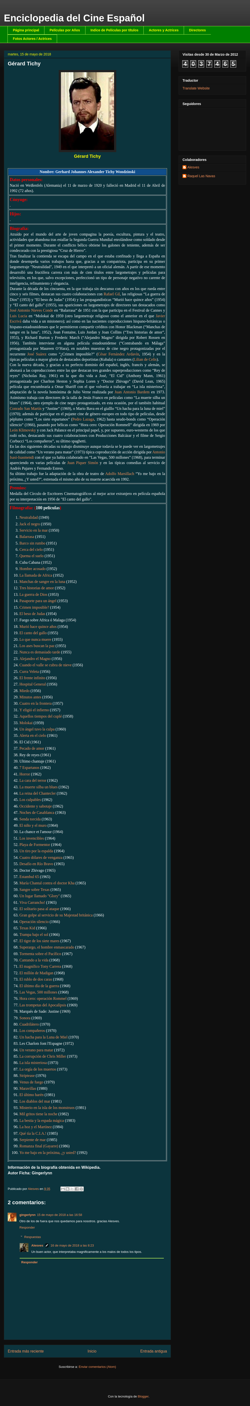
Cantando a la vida (34, 960)
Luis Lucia (18, 316)
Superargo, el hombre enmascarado (46, 947)
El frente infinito (32, 678)
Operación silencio (34, 922)
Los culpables (30, 800)
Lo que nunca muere (35, 639)
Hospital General (32, 684)
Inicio (92, 1351)
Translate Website (196, 88)
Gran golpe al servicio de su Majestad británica (56, 915)
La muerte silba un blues (38, 787)
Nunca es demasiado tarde (39, 652)
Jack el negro (29, 524)
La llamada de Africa (35, 575)
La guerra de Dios (33, 594)
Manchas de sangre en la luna (42, 582)
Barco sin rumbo (32, 543)
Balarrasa (26, 537)
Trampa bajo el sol (33, 934)
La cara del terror (32, 780)
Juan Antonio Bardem (132, 392)
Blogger (143, 1396)
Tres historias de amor (36, 588)
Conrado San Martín (26, 408)
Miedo (24, 691)
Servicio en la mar (33, 530)
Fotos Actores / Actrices (32, 39)
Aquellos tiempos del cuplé (40, 716)
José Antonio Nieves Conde (31, 310)
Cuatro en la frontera (35, 703)
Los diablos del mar (34, 1101)
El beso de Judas (32, 614)
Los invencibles (31, 838)
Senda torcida (30, 819)
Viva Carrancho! (32, 902)
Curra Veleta (29, 671)
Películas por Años (65, 30)
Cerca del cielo (31, 549)
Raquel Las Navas (201, 176)
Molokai (26, 723)
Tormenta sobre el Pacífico (40, 954)
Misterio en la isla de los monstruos (47, 1108)
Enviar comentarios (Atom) (97, 1367)
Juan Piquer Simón (82, 463)
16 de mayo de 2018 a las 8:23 (72, 1245)
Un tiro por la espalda (36, 851)
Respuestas (32, 1237)
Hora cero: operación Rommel (43, 998)
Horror (24, 774)
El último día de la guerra (39, 986)
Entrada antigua (153, 1351)
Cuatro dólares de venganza (40, 857)
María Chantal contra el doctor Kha (47, 883)
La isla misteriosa (33, 1063)
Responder (27, 1227)
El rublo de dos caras (35, 979)
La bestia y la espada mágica (41, 1120)
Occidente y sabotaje (35, 806)
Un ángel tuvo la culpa (37, 729)
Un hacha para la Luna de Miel (43, 1037)
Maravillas (27, 1088)
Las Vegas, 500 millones (38, 992)
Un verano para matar (36, 1050)
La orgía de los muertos (37, 1069)
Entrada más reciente (26, 1351)
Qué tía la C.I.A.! (32, 1133)
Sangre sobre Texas (34, 890)
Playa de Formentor (34, 845)
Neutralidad (28, 517)
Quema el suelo (31, 556)
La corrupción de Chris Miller (42, 1056)
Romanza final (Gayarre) (38, 1146)
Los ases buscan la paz (37, 646)
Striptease (27, 1075)
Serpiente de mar (32, 1140)
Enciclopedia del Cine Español (74, 18)
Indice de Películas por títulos (115, 30)
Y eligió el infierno (34, 710)
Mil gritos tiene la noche (38, 1114)
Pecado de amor (31, 748)
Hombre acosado (32, 569)
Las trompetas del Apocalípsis (42, 1005)
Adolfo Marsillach (119, 474)
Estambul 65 (29, 877)
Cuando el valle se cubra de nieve (45, 665)
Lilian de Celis (145, 359)
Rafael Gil (112, 294)
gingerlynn (27, 1215)
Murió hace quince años (38, 626)
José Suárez (37, 354)
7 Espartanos (29, 767)
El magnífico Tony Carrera (40, 966)
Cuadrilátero (29, 1024)
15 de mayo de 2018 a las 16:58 (59, 1215)
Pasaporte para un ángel (37, 601)
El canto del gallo (33, 633)
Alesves (37, 1245)
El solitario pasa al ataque (39, 909)
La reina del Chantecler (37, 793)
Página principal (26, 30)
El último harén (31, 1095)
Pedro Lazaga (83, 419)
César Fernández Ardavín (118, 354)
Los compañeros (32, 1030)
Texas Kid (27, 928)
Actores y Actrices (163, 30)
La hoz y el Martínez (35, 1127)
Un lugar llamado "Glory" (39, 896)
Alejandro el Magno (35, 659)
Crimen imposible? (34, 607)
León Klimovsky (23, 430)
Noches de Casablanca (36, 812)
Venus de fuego (31, 1082)
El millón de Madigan (36, 973)
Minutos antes (30, 697)
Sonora (24, 1018)
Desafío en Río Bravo (36, 864)
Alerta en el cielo (32, 735)
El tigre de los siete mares (39, 941)
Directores (197, 30)
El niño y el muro (33, 825)
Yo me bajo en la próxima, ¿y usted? (47, 1153)
